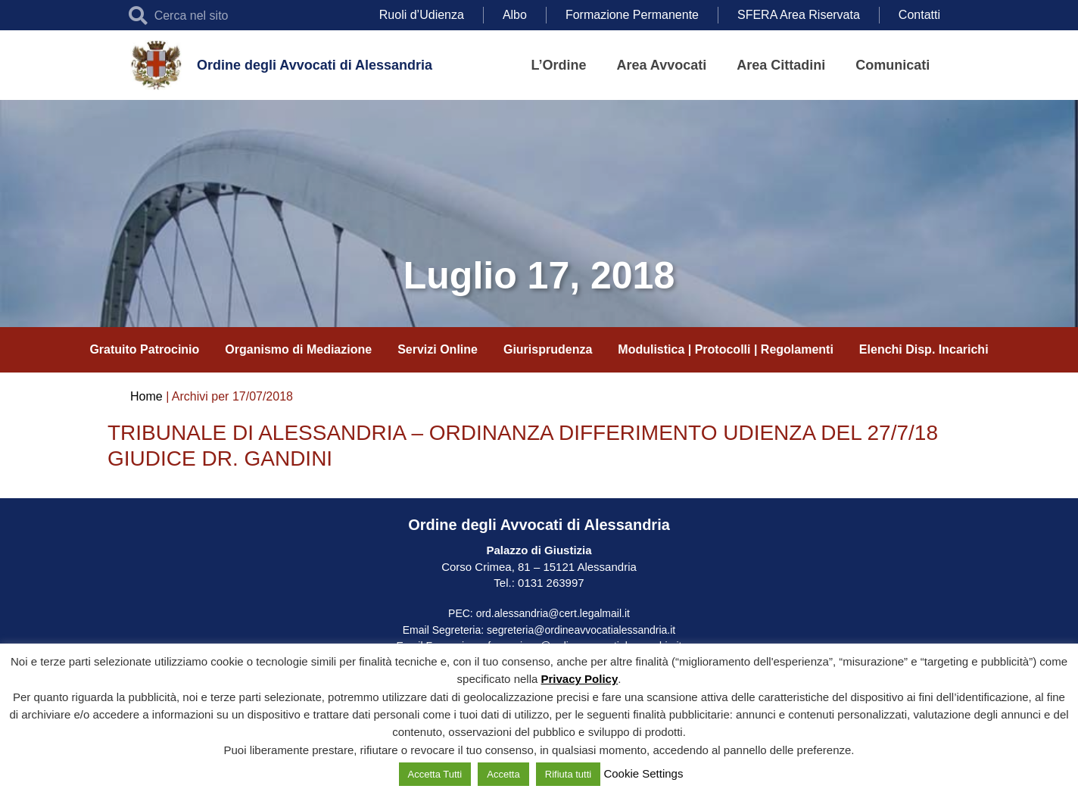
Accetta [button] (503, 774)
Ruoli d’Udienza (421, 14)
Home (146, 396)
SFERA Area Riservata (798, 14)
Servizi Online (437, 349)
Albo (515, 14)
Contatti (919, 14)
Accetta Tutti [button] (435, 774)
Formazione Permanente (632, 14)
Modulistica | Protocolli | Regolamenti (725, 349)
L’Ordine (559, 65)
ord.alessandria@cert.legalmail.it (553, 613)
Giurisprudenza (547, 349)
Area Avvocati (662, 65)
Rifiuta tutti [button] (568, 774)
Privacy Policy (579, 678)
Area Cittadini (781, 65)
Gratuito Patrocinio (144, 349)
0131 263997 (549, 582)
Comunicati (892, 65)
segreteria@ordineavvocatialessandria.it (581, 630)
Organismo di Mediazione (298, 349)
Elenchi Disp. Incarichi (924, 349)
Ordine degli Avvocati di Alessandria (314, 65)
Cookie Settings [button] (643, 773)
